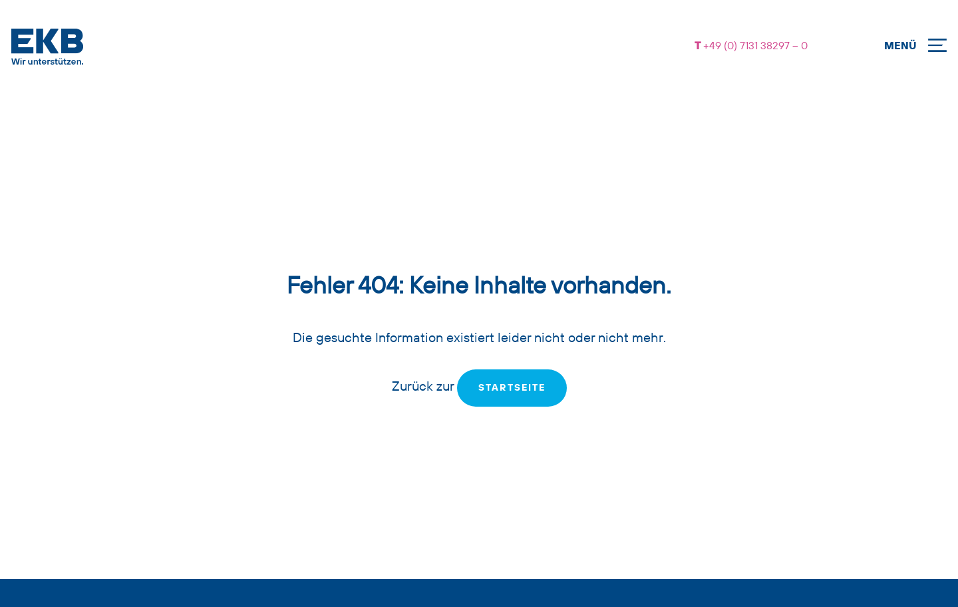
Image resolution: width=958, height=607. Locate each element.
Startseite (512, 388)
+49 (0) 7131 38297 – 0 (754, 46)
